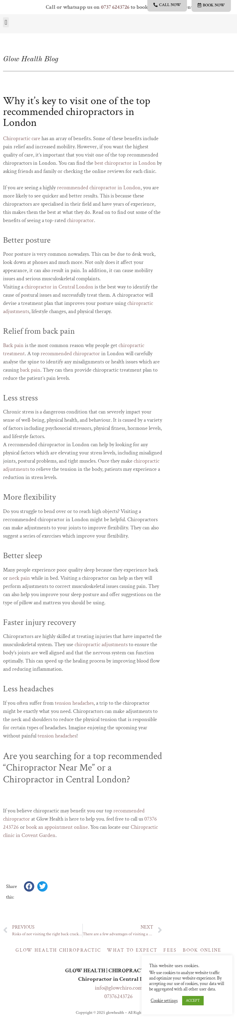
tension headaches (74, 703)
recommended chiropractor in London (99, 187)
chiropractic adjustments (101, 644)
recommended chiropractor (70, 353)
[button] (6, 22)
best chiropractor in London (125, 163)
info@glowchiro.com (118, 988)
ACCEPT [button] (193, 1000)
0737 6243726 (115, 7)
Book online (202, 950)
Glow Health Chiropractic (58, 950)
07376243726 (118, 996)
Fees (170, 950)
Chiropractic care (21, 138)
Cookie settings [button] (164, 1001)
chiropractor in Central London (59, 286)
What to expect (132, 950)
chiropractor (80, 220)
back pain (30, 369)
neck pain (19, 578)
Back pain (13, 345)
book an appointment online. (57, 827)
